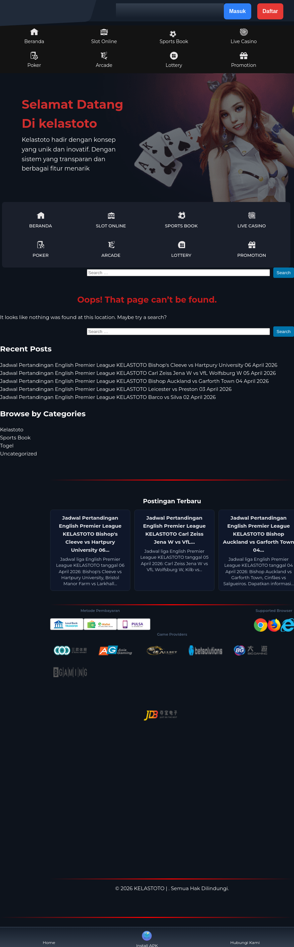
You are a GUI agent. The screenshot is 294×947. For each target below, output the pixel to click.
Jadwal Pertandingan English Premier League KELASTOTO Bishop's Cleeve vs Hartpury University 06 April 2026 (138, 365)
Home (49, 937)
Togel (7, 445)
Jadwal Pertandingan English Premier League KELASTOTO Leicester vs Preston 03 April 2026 (116, 389)
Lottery (174, 59)
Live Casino (244, 36)
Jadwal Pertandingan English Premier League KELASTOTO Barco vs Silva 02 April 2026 (108, 397)
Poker (34, 59)
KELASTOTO (149, 888)
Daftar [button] (270, 11)
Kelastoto (11, 429)
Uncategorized (18, 453)
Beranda (34, 36)
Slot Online (104, 36)
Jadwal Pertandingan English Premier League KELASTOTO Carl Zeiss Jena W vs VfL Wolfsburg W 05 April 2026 (138, 373)
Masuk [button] (237, 11)
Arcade (104, 59)
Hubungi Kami (245, 937)
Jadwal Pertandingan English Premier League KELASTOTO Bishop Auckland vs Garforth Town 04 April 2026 (134, 381)
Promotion (243, 59)
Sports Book (174, 37)
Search (284, 272)
